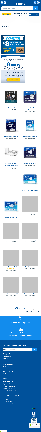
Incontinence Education (9, 376)
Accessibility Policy (17, 396)
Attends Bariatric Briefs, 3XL (30, 136)
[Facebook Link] (3, 354)
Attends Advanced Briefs (30, 213)
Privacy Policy (6, 396)
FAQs (4, 373)
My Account (5, 2)
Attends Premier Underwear (11, 108)
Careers (5, 361)
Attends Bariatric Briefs (11, 240)
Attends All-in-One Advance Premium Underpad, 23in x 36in (11, 165)
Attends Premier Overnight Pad (11, 293)
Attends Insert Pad (30, 267)
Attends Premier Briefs (30, 293)
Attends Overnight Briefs (30, 163)
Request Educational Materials (20, 336)
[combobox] (17, 8)
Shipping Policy (7, 384)
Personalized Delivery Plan (10, 391)
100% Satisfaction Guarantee (10, 388)
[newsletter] (17, 349)
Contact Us (6, 369)
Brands (10, 20)
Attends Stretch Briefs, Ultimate (30, 190)
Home (4, 20)
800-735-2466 (8, 401)
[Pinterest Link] (9, 354)
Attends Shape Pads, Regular (30, 240)
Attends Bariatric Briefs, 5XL (11, 136)
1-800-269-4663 (6, 399)
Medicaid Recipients (8, 371)
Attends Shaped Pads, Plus (11, 267)
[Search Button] (35, 8)
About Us (5, 358)
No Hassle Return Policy (9, 386)
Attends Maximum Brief (11, 217)
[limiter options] (32, 311)
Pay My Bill (6, 378)
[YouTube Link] (6, 354)
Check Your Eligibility (20, 323)
